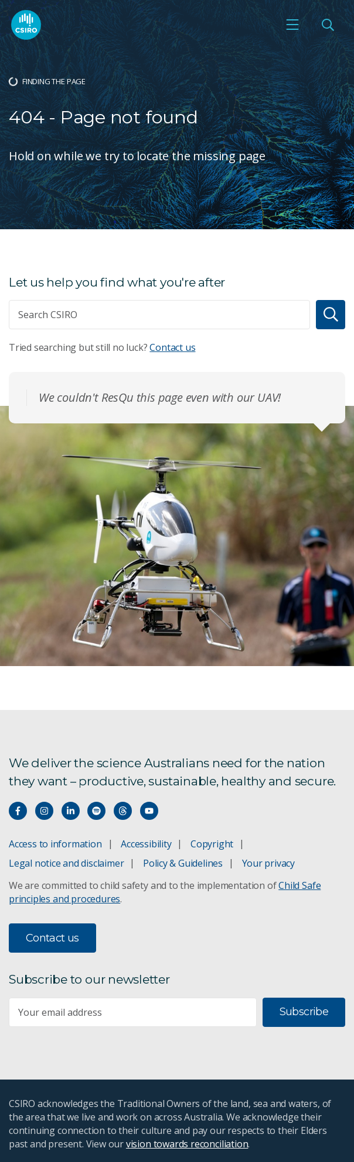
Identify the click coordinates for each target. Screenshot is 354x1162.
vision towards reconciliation (187, 1143)
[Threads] (123, 811)
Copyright (211, 843)
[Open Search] (327, 24)
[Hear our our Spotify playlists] (96, 811)
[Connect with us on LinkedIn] (71, 811)
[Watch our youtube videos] (149, 811)
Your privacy (268, 863)
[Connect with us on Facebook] (18, 811)
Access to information (55, 843)
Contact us (172, 347)
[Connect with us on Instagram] (44, 811)
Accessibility (146, 843)
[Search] (330, 314)
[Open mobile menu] (292, 24)
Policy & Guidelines (183, 863)
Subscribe (304, 1011)
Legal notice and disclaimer (66, 863)
